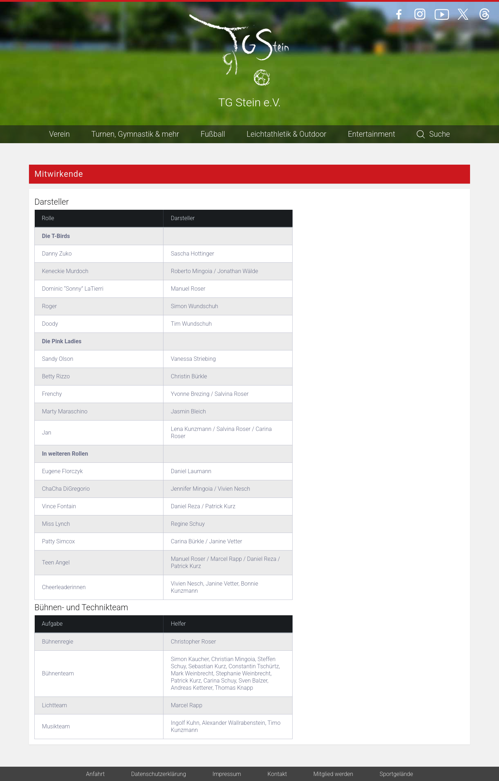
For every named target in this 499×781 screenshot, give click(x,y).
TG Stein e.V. (249, 103)
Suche (433, 134)
